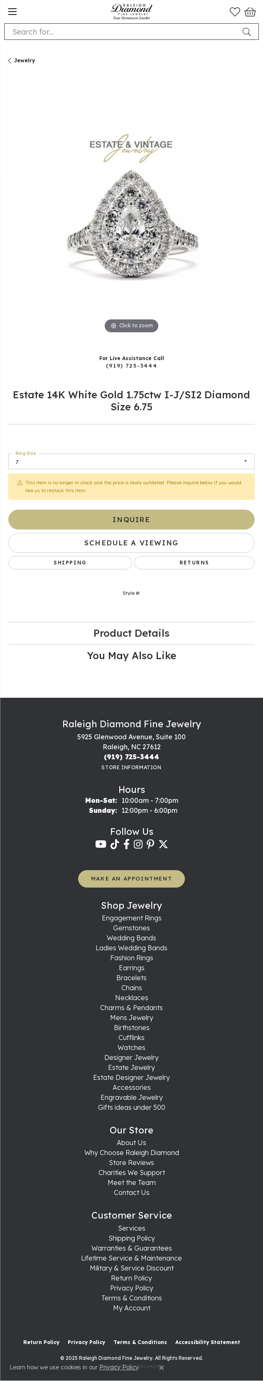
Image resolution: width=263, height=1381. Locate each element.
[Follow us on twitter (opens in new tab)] (163, 844)
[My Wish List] (235, 11)
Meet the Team (132, 1182)
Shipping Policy (131, 1238)
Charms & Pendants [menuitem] (131, 1007)
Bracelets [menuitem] (131, 978)
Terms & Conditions (131, 1298)
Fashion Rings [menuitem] (131, 958)
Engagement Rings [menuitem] (132, 918)
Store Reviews (131, 1162)
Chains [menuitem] (131, 988)
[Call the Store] (131, 757)
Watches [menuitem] (131, 1047)
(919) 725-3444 (131, 365)
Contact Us (132, 1192)
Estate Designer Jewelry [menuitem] (131, 1077)
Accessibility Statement (207, 1342)
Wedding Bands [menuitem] (131, 938)
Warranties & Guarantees (131, 1248)
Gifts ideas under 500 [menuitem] (131, 1107)
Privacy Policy (131, 1288)
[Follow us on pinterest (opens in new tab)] (150, 844)
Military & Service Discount (132, 1268)
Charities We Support (131, 1172)
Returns (194, 562)
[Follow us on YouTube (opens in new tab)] (100, 844)
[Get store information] (131, 767)
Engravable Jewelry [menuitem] (132, 1097)
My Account (131, 1308)
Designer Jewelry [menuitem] (131, 1057)
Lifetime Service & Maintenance (131, 1258)
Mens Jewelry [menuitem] (131, 1017)
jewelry (24, 60)
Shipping (70, 562)
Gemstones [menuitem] (131, 928)
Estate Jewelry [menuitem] (131, 1067)
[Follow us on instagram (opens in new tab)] (138, 844)
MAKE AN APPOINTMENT (131, 878)
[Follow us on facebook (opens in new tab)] (126, 844)
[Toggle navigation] (12, 11)
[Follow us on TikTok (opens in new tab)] (115, 844)
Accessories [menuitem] (132, 1087)
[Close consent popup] (161, 1367)
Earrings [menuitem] (132, 968)
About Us (131, 1142)
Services (131, 1228)
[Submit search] (248, 31)
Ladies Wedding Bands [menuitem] (131, 948)
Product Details (131, 633)
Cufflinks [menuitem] (131, 1037)
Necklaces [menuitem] (131, 997)
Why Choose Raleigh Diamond (131, 1152)
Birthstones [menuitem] (132, 1027)
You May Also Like (131, 655)
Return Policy (131, 1278)
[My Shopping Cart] (249, 11)
